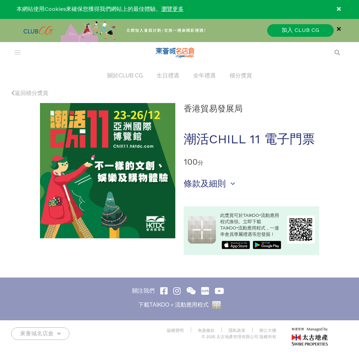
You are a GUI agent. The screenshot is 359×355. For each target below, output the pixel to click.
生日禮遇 (168, 75)
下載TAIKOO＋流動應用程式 (179, 304)
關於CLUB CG (125, 75)
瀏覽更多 (172, 9)
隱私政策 (237, 330)
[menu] (17, 52)
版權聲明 (175, 330)
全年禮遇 (204, 75)
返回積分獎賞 (29, 93)
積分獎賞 (241, 75)
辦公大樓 (267, 330)
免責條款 (206, 330)
